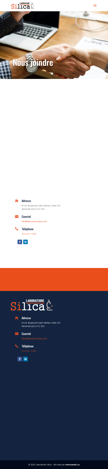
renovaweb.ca (72, 464)
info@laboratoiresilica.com (34, 221)
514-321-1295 (29, 233)
